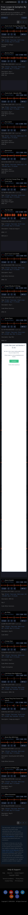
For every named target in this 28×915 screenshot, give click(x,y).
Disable (14, 361)
